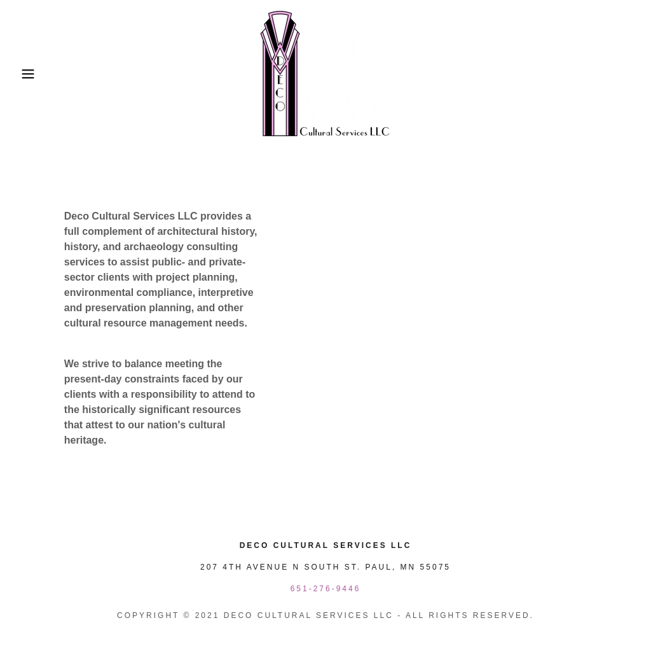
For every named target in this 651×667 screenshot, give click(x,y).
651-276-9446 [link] (326, 588)
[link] (325, 72)
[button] (32, 74)
